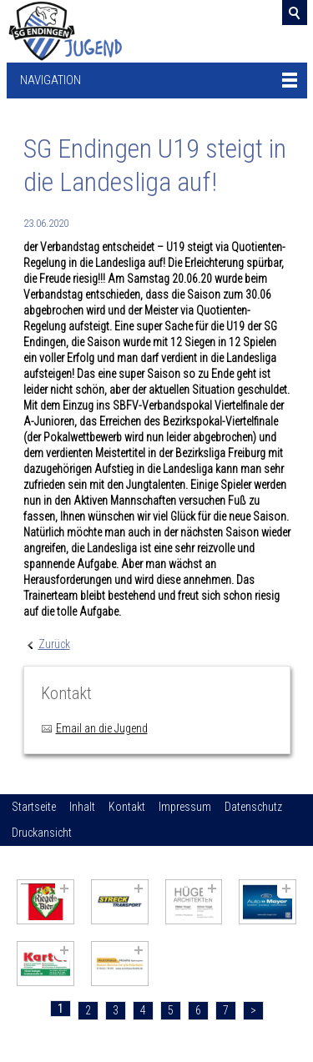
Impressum (185, 806)
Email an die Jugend (102, 728)
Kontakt (127, 806)
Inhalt (82, 806)
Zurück (54, 644)
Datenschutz (253, 806)
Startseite (34, 806)
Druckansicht (42, 832)
